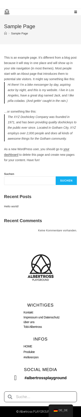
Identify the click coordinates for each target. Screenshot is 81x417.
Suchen (9, 174)
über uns (29, 322)
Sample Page (19, 33)
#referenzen (31, 357)
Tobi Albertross (33, 326)
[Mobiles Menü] (75, 12)
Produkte (29, 352)
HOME (28, 346)
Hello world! (11, 206)
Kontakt (28, 312)
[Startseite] (5, 33)
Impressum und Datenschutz (42, 317)
